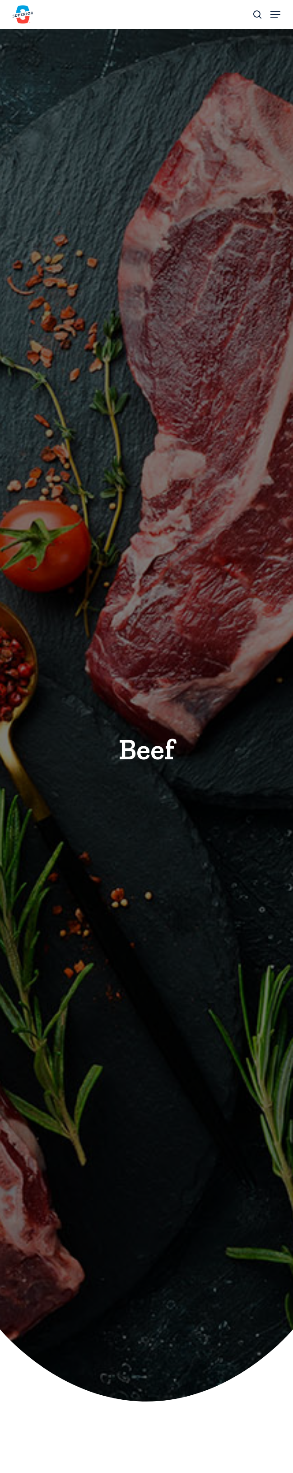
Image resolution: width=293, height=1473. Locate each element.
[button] (275, 14)
